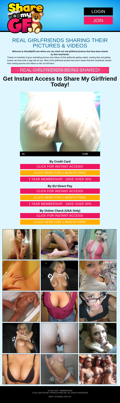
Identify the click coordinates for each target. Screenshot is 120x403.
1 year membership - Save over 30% (60, 179)
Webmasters (66, 391)
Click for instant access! (60, 166)
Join (98, 20)
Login (98, 11)
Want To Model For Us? (60, 397)
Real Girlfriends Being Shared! (60, 70)
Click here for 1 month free (60, 172)
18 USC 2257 (53, 391)
